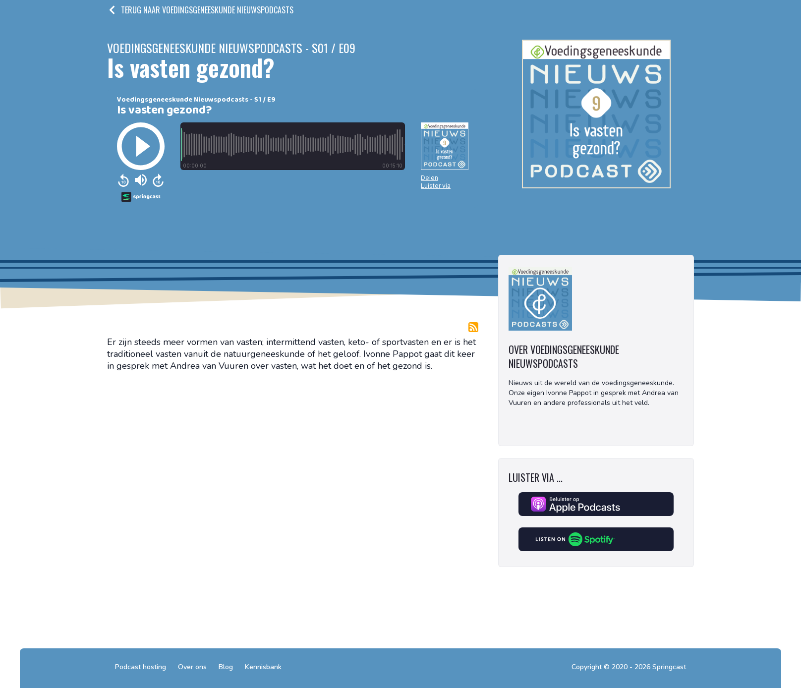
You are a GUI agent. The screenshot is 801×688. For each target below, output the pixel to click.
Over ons (192, 667)
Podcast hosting (140, 667)
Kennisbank (263, 667)
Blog (226, 667)
